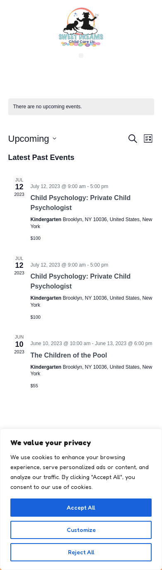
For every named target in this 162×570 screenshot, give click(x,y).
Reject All (81, 552)
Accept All (81, 507)
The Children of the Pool (69, 355)
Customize (81, 529)
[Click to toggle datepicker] (32, 138)
